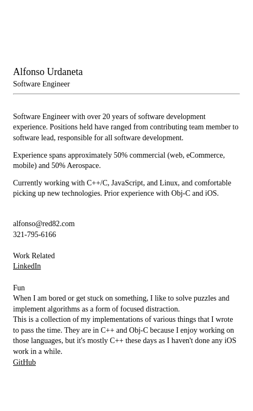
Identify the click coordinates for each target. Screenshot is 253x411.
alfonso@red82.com (44, 224)
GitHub (24, 362)
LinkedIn (27, 266)
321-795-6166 (34, 235)
